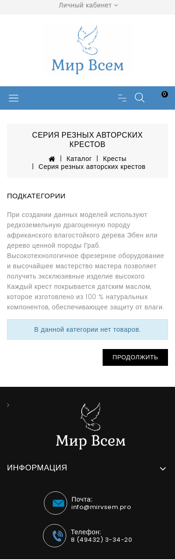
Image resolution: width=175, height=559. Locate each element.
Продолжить (135, 357)
